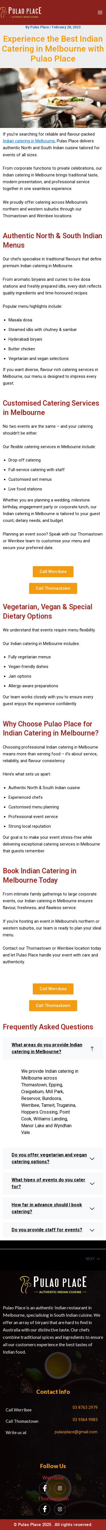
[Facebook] (44, 1488)
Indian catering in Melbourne (29, 141)
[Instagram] (60, 1488)
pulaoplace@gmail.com (76, 1431)
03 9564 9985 (85, 1419)
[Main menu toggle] (100, 12)
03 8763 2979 (85, 1407)
